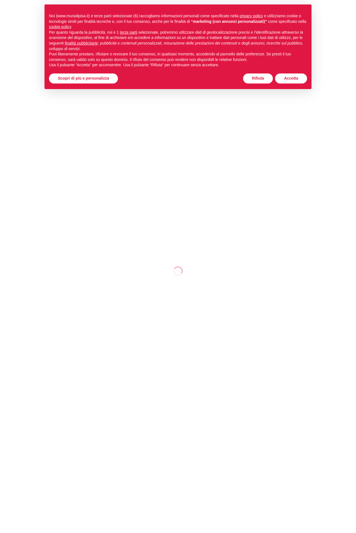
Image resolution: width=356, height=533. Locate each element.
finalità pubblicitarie (81, 43)
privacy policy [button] (251, 16)
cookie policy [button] (60, 26)
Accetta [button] (291, 78)
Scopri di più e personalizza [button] (83, 78)
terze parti (128, 32)
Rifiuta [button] (258, 78)
